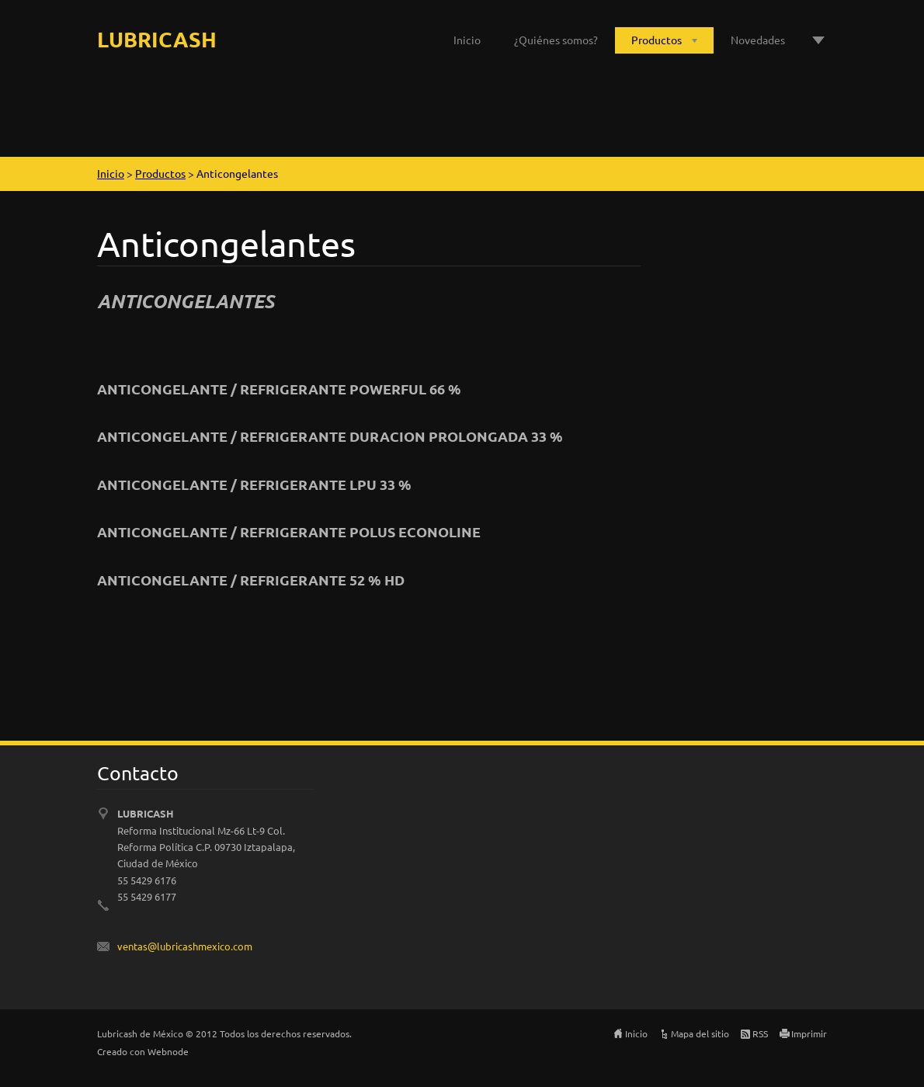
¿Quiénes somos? (556, 40)
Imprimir (809, 1033)
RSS (760, 1033)
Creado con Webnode (143, 1051)
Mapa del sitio (700, 1033)
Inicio (467, 40)
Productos (656, 40)
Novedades (758, 40)
